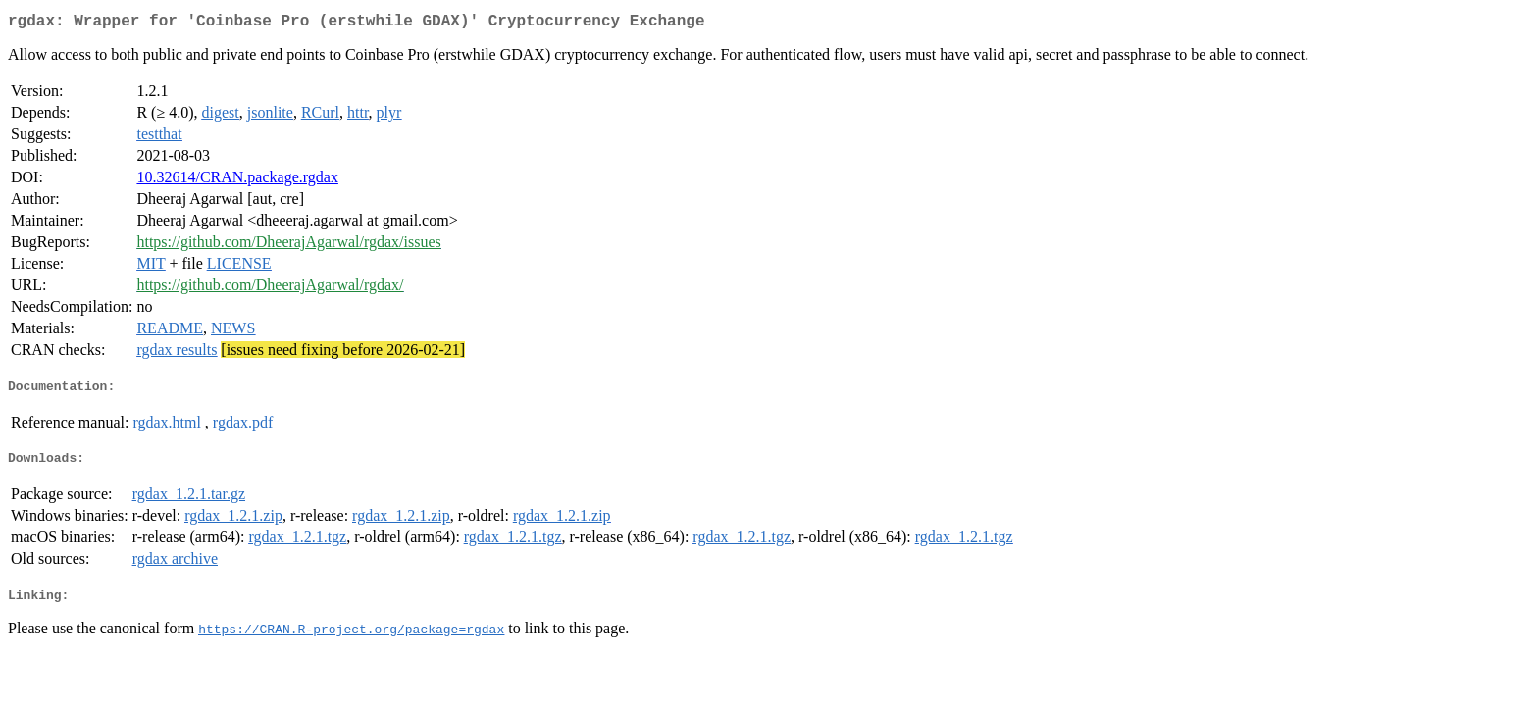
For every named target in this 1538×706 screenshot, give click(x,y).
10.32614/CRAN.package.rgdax (236, 181)
